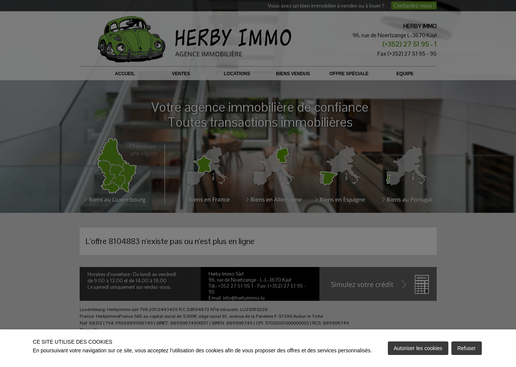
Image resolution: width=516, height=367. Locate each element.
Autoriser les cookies (418, 348)
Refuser (466, 348)
